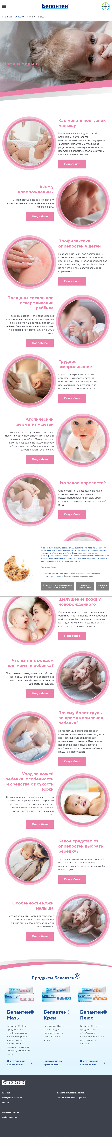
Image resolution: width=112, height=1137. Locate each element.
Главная (7, 17)
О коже (19, 17)
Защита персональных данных (71, 1098)
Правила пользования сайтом (71, 1093)
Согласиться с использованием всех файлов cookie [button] (57, 586)
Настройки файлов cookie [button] (84, 586)
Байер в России (9, 1117)
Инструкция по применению (16, 1063)
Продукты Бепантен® (12, 1098)
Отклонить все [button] (102, 586)
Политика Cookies (10, 1112)
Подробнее (72, 164)
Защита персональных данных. (78, 576)
